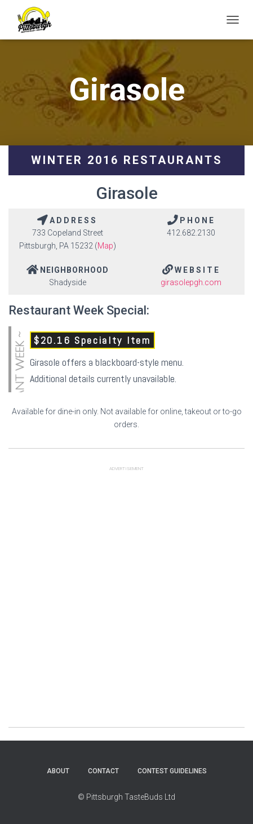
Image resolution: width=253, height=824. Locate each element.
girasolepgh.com (191, 282)
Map (105, 245)
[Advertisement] (126, 600)
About (58, 771)
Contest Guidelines (172, 771)
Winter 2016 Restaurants (127, 160)
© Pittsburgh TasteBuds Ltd (126, 796)
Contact (103, 771)
